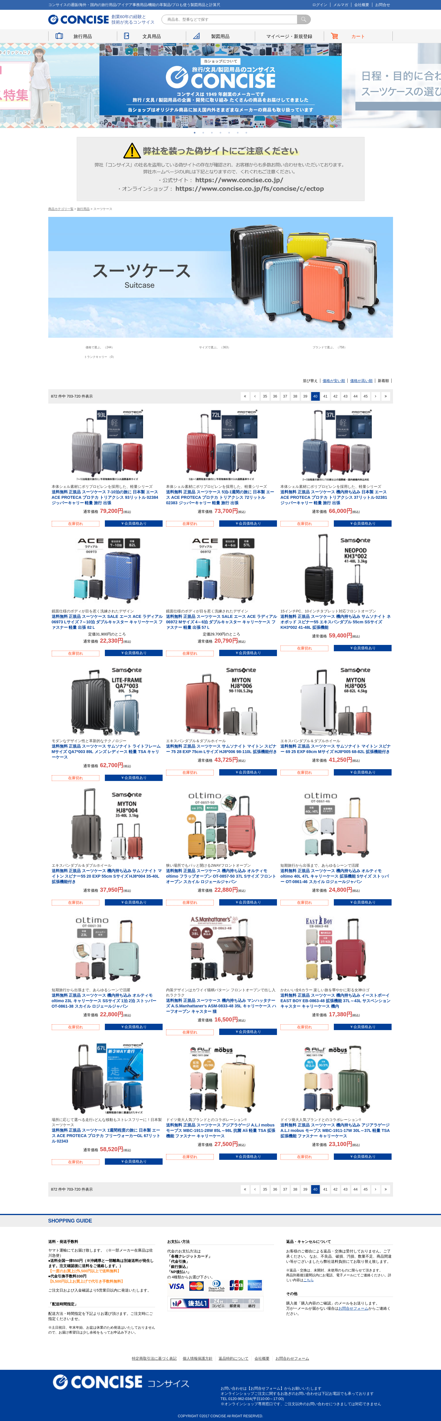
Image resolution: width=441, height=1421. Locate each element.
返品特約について (234, 1358)
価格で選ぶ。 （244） (100, 347)
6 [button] (238, 132)
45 (365, 396)
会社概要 (361, 5)
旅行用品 (83, 36)
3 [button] (212, 132)
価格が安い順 (334, 381)
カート (358, 36)
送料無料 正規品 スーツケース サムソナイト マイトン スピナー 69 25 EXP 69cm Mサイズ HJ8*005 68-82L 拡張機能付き (335, 746)
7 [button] (246, 132)
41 (325, 396)
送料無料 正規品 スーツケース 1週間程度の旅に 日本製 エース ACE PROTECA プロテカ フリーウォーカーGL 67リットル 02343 (107, 1130)
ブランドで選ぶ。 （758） (330, 347)
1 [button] (195, 132)
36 (275, 396)
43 (345, 396)
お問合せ (382, 5)
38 (295, 396)
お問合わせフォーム (292, 1358)
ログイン (319, 5)
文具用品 (151, 36)
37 (285, 396)
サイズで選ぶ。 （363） (215, 347)
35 (265, 396)
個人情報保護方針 (198, 1358)
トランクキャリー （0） (99, 356)
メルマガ (340, 5)
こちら (308, 1280)
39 (305, 396)
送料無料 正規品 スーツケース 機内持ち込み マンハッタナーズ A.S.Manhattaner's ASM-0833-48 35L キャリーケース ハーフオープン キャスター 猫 (221, 1001)
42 (335, 396)
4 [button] (221, 132)
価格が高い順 (361, 381)
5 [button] (229, 132)
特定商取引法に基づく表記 (154, 1358)
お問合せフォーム (353, 1308)
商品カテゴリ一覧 (61, 209)
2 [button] (203, 132)
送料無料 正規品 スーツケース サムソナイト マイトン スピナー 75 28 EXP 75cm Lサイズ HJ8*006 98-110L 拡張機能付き (221, 746)
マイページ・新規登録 (289, 36)
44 (355, 396)
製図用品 (220, 36)
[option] (220, 85)
